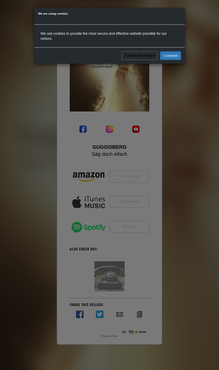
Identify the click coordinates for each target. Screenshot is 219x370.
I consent (170, 56)
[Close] (179, 18)
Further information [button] (140, 56)
